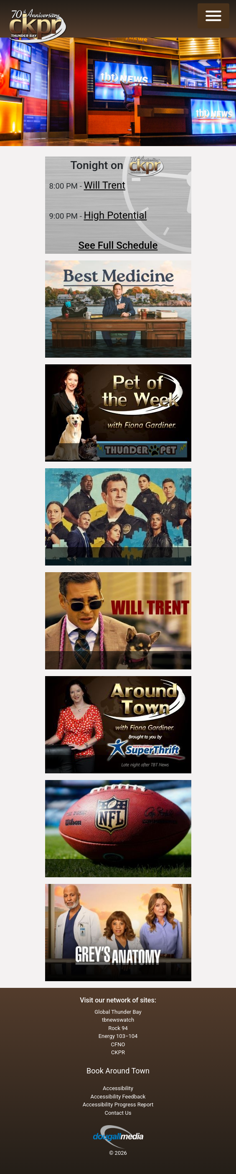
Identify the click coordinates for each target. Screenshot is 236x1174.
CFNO (118, 1044)
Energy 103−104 (118, 1036)
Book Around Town (118, 1070)
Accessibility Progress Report (118, 1104)
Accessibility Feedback (118, 1096)
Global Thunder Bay (117, 1012)
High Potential (115, 215)
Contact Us (118, 1113)
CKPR (118, 1052)
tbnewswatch (118, 1020)
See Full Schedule (118, 245)
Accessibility (118, 1088)
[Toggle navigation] (213, 15)
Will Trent (104, 185)
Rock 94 (118, 1028)
